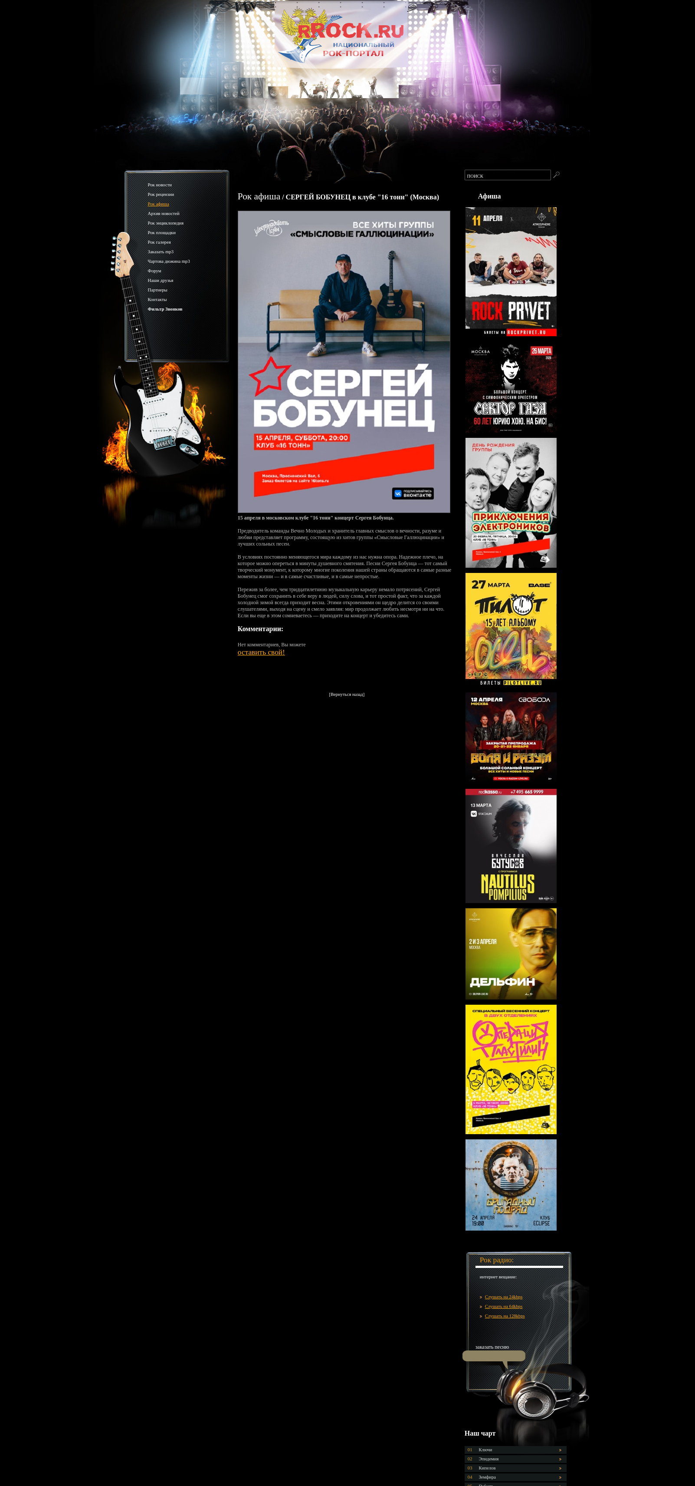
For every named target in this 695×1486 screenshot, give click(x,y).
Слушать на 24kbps (503, 1296)
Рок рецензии (161, 194)
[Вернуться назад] (346, 694)
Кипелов (487, 1468)
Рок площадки (162, 232)
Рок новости (160, 184)
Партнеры (157, 290)
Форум (154, 270)
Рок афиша (158, 204)
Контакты (157, 299)
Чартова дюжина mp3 (169, 261)
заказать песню (492, 1347)
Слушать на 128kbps (505, 1316)
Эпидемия (489, 1458)
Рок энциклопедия (166, 223)
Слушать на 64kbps (503, 1306)
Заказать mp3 (161, 251)
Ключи (485, 1449)
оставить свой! (261, 652)
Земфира (487, 1477)
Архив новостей (164, 213)
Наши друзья (161, 280)
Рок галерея (159, 242)
